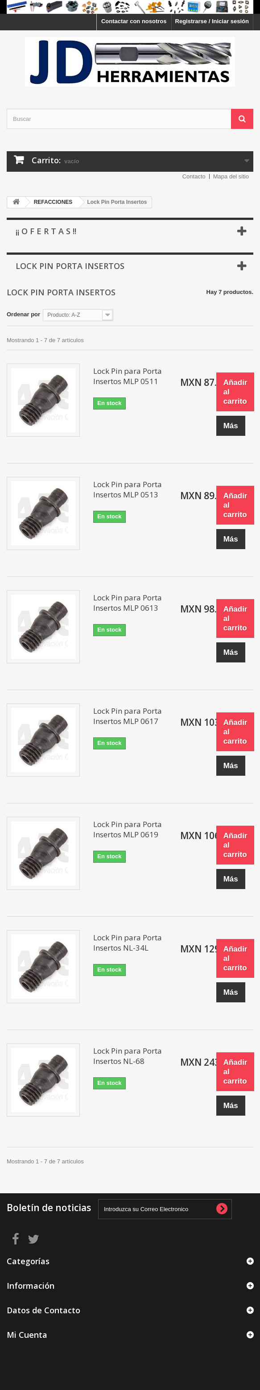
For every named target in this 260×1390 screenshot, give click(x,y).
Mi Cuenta (27, 1334)
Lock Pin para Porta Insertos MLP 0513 (127, 489)
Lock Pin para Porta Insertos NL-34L (127, 942)
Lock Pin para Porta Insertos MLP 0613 (127, 602)
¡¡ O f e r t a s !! (46, 231)
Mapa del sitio (231, 176)
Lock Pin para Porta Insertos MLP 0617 (127, 716)
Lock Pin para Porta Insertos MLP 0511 (127, 376)
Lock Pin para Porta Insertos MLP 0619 (127, 829)
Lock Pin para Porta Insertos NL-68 (127, 1056)
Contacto (194, 176)
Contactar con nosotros (134, 21)
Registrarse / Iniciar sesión (212, 21)
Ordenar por (23, 314)
